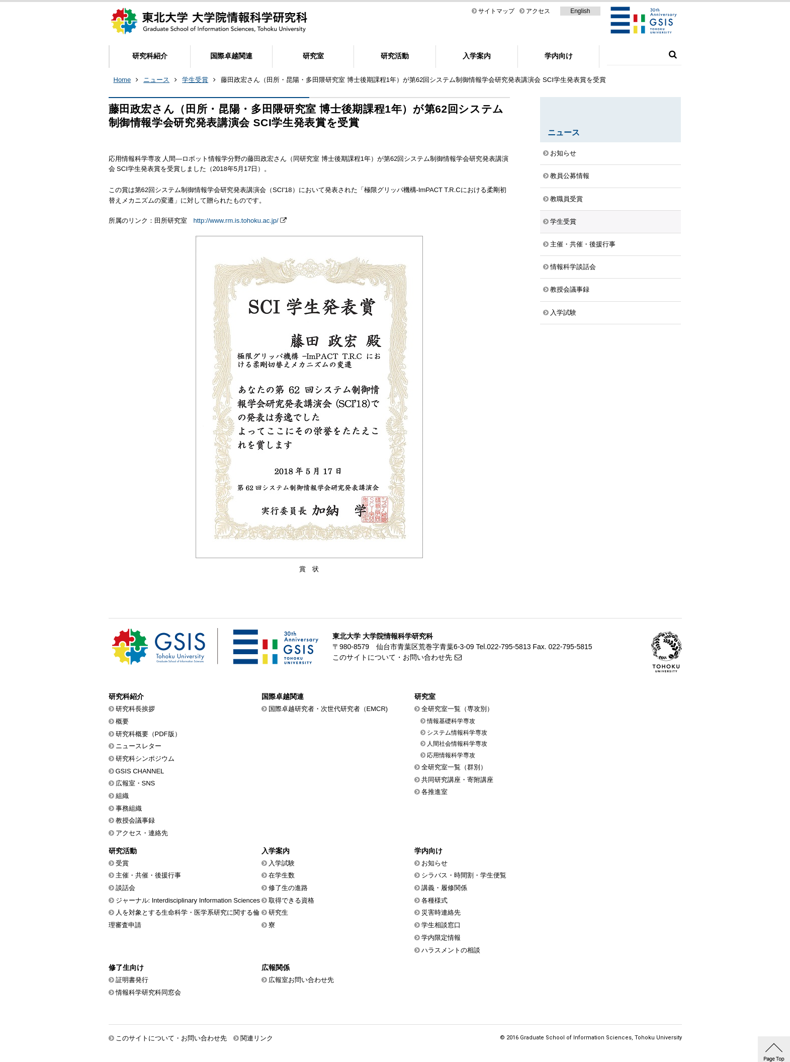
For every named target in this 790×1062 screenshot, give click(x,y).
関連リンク (256, 1038)
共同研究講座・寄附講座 (457, 779)
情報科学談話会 (573, 267)
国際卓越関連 (231, 56)
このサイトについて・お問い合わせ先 (392, 657)
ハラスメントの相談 (450, 950)
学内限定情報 (441, 937)
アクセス (538, 11)
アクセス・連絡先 (142, 833)
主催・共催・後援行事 (583, 244)
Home (122, 79)
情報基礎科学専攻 (451, 721)
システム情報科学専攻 (457, 732)
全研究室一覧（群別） (454, 767)
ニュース (156, 79)
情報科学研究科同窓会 (148, 992)
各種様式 (434, 900)
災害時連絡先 (441, 912)
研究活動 (395, 56)
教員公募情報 (569, 176)
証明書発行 (132, 980)
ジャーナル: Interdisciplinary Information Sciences (188, 900)
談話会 (125, 888)
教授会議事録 (569, 289)
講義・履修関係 (444, 888)
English (580, 11)
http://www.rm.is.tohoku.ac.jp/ (236, 220)
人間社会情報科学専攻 (457, 743)
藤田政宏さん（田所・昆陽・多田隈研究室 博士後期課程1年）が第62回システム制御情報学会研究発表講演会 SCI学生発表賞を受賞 (413, 79)
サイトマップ (496, 11)
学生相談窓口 (441, 925)
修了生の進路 (288, 888)
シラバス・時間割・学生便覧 (463, 875)
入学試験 (563, 312)
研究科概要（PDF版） (148, 734)
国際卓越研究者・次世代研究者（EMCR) (328, 709)
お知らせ (563, 153)
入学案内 (477, 56)
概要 (122, 721)
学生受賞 (195, 79)
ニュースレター (138, 746)
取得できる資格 (291, 900)
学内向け (559, 56)
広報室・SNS (135, 783)
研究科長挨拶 (135, 709)
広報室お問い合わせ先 (301, 980)
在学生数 (282, 875)
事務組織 (129, 808)
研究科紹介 (149, 56)
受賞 (122, 863)
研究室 (313, 56)
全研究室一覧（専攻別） (457, 709)
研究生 (278, 912)
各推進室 (434, 791)
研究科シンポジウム (145, 758)
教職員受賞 (566, 199)
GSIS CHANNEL (140, 771)
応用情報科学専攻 (451, 755)
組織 (122, 796)
